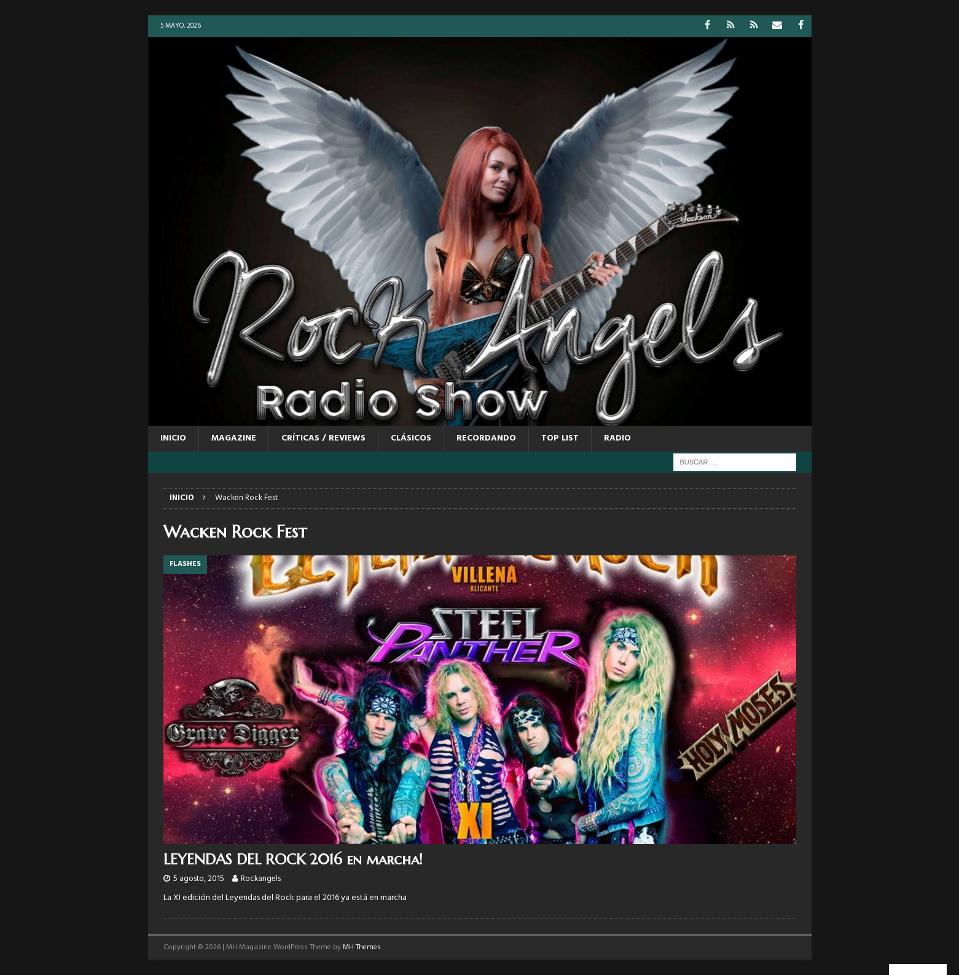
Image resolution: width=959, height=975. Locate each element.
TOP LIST (560, 438)
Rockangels (261, 878)
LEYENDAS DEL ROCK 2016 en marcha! (293, 859)
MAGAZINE (233, 438)
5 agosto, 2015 (198, 878)
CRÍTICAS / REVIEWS (323, 438)
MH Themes (362, 947)
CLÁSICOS (411, 438)
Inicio (173, 438)
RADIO (617, 438)
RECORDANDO (486, 438)
